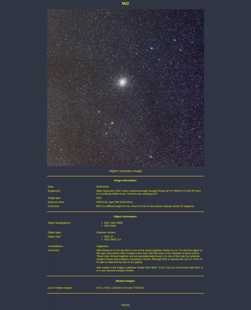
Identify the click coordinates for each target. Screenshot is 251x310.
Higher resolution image (125, 171)
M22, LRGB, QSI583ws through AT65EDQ (120, 287)
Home (125, 305)
